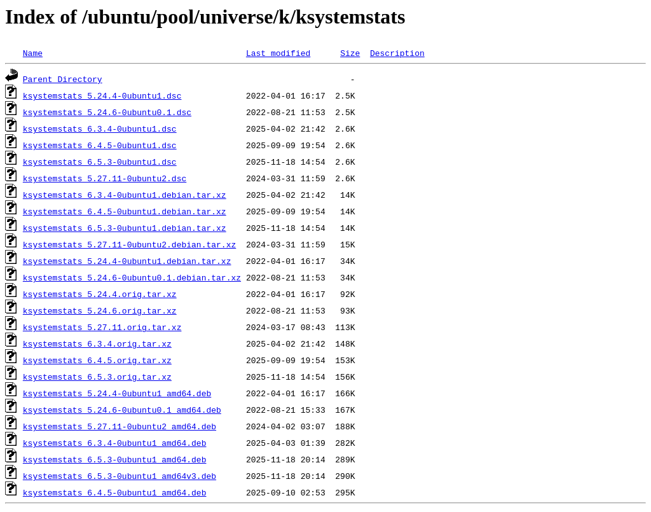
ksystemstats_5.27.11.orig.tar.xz (102, 327)
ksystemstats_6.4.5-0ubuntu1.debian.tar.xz (124, 211)
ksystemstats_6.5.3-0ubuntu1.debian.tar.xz (124, 227)
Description (397, 53)
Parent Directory (62, 79)
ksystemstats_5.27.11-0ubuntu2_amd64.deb (119, 426)
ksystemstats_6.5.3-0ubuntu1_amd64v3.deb (119, 475)
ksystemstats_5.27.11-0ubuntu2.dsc (104, 178)
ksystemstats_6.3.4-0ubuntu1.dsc (100, 128)
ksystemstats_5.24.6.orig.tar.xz (100, 310)
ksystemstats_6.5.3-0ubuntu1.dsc (100, 161)
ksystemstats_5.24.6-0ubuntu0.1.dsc (107, 112)
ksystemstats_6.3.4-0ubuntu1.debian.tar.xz (124, 194)
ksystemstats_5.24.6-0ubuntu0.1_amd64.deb (122, 409)
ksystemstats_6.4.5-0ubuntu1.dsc (100, 145)
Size (350, 53)
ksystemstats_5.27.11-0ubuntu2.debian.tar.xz (129, 244)
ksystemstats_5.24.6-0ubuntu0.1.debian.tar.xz (132, 277)
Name (33, 53)
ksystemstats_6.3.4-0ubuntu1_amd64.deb (115, 442)
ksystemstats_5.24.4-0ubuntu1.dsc (102, 95)
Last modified (278, 53)
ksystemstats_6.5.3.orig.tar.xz (97, 376)
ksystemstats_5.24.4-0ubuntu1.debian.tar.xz (127, 260)
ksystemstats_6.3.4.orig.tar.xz (97, 343)
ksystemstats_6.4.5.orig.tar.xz (97, 360)
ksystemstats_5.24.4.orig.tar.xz (100, 294)
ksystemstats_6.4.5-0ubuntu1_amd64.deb (115, 492)
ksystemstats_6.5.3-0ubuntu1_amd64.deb (115, 459)
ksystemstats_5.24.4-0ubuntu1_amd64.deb (117, 393)
